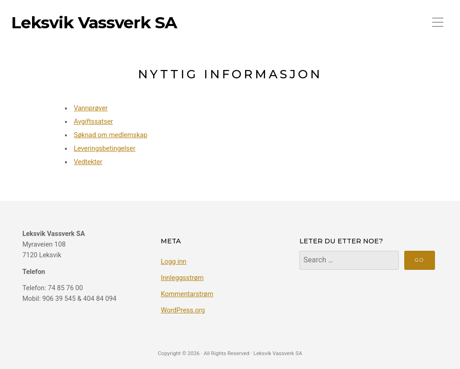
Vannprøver (91, 108)
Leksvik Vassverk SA (94, 22)
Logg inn (173, 262)
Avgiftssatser (93, 122)
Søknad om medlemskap (111, 135)
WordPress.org (183, 310)
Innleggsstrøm (182, 278)
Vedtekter (88, 162)
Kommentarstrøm (187, 294)
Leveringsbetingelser (105, 149)
